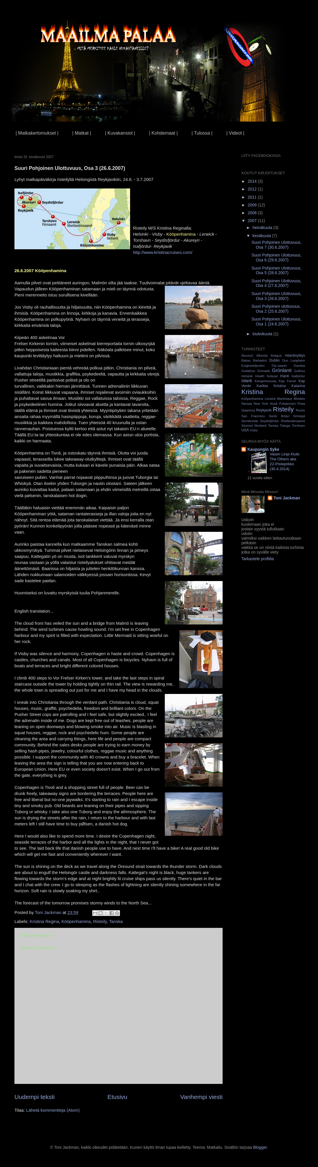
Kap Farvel (287, 381)
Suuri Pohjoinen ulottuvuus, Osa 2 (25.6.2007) (276, 309)
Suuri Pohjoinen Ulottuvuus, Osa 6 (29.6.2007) (277, 257)
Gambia (299, 365)
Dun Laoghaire (293, 360)
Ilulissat (272, 376)
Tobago (285, 425)
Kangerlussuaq (265, 381)
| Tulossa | (202, 133)
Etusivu (117, 1096)
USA (245, 430)
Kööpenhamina (76, 921)
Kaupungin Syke (263, 449)
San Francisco (253, 416)
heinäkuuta (262, 227)
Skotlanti (260, 425)
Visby (254, 430)
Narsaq (246, 403)
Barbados (260, 360)
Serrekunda (249, 421)
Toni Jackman (286, 498)
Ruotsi (300, 410)
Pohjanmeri (287, 403)
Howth (260, 376)
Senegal (299, 416)
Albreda (262, 355)
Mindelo (299, 398)
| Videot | (235, 133)
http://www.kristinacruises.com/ (162, 252)
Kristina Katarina (289, 386)
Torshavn (298, 425)
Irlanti (284, 376)
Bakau (246, 360)
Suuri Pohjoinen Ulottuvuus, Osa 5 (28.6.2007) (277, 270)
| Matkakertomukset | (37, 133)
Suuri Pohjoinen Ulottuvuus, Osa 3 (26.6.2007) (277, 296)
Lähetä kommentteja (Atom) (53, 1110)
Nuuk (274, 403)
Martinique (284, 398)
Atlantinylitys (295, 355)
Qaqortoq (248, 410)
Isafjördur (298, 376)
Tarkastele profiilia (257, 558)
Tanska (116, 921)
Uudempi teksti (34, 1096)
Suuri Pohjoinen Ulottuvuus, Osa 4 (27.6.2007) (277, 283)
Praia (301, 403)
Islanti (246, 380)
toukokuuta (262, 333)
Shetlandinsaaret (293, 421)
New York (261, 403)
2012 (253, 189)
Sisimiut (247, 425)
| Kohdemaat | (163, 133)
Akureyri (247, 355)
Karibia (262, 386)
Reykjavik (264, 410)
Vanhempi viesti (201, 1096)
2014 (253, 181)
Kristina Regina (44, 921)
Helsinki (247, 376)
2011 (253, 197)
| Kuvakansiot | (120, 133)
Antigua (276, 355)
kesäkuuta (262, 235)
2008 (253, 212)
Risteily (100, 921)
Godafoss (248, 371)
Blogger (260, 1147)
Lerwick (270, 398)
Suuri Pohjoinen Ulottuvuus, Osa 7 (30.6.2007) (277, 245)
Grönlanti (281, 370)
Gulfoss (299, 371)
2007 (253, 220)
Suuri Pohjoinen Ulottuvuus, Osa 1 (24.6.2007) (277, 321)
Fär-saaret (279, 365)
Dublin (274, 360)
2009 (253, 205)
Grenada (263, 371)
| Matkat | (81, 133)
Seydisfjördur (269, 421)
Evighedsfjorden (253, 365)
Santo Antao (279, 416)
